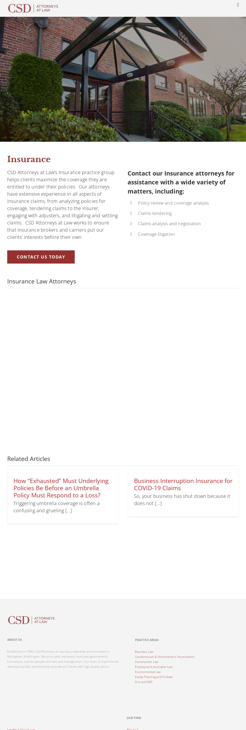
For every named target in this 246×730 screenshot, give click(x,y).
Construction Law (146, 662)
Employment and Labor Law (153, 667)
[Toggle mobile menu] (238, 4)
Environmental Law (148, 672)
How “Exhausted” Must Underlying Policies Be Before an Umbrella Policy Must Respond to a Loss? (61, 488)
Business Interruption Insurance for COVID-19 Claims (183, 484)
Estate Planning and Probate (154, 677)
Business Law (144, 652)
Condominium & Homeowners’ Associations (165, 657)
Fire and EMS (144, 682)
